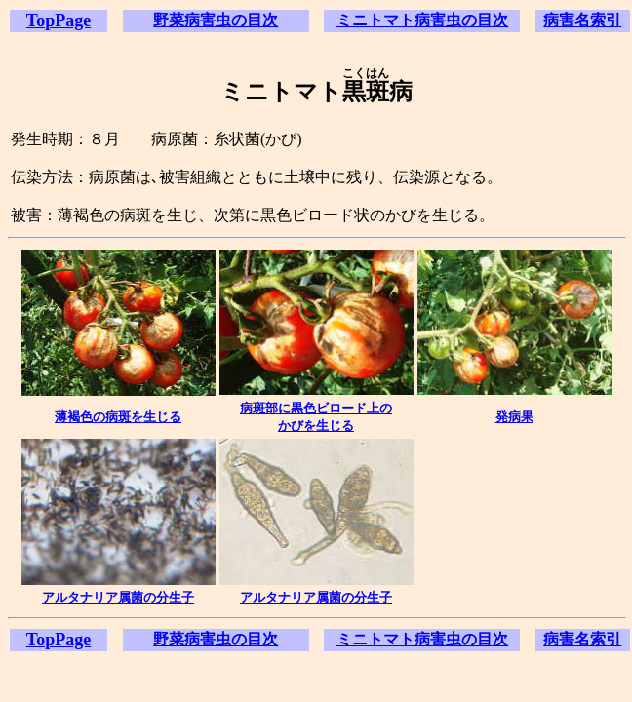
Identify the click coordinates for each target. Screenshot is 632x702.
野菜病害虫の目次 (215, 20)
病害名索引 (582, 20)
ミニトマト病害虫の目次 (422, 20)
